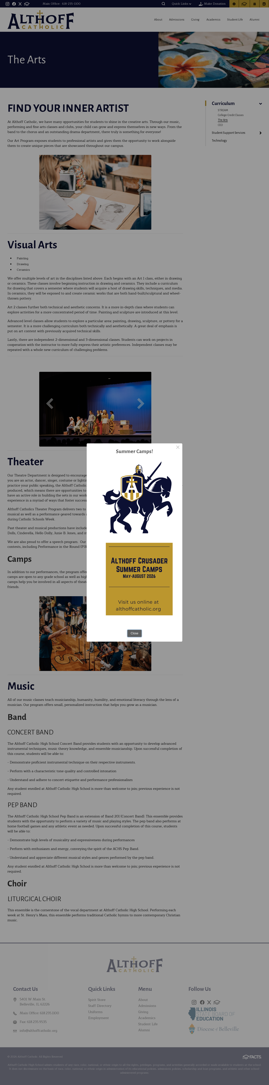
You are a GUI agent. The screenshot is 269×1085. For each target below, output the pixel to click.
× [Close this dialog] (178, 447)
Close (134, 633)
